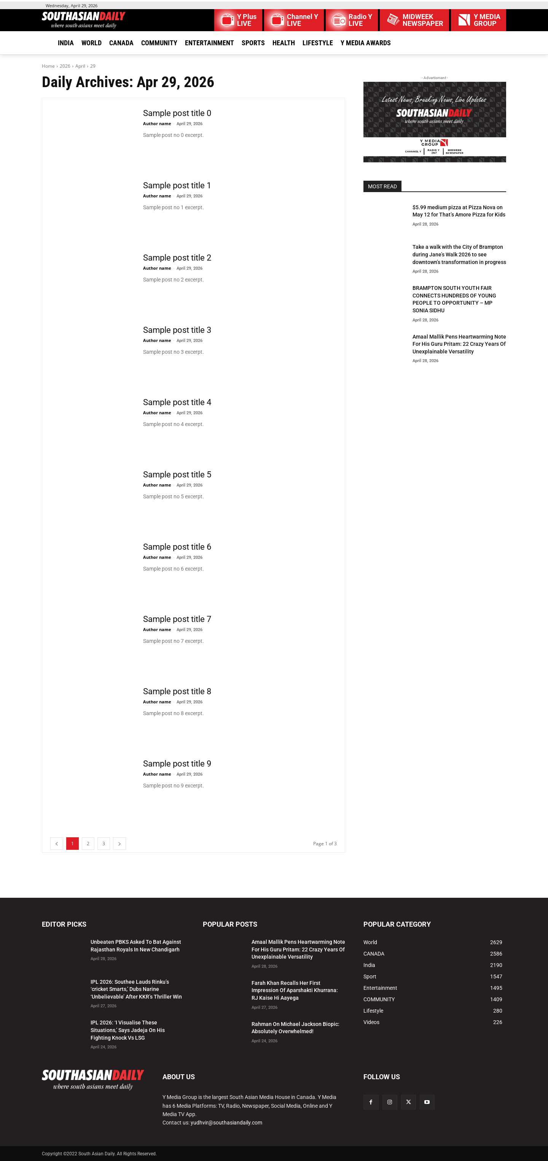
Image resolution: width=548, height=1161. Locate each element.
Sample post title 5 (177, 474)
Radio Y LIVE (360, 20)
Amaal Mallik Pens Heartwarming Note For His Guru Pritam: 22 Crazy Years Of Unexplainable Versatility (459, 344)
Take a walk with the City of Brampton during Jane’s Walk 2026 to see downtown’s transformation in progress (459, 254)
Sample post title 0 (177, 113)
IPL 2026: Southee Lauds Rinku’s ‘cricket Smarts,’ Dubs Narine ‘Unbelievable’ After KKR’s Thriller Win (136, 989)
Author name (157, 123)
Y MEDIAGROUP (487, 20)
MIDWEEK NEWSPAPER (423, 20)
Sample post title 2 (177, 257)
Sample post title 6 (177, 547)
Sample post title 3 (177, 330)
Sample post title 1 (177, 185)
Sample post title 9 (177, 763)
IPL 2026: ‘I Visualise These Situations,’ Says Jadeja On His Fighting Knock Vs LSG (128, 1029)
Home (48, 66)
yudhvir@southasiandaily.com (226, 1123)
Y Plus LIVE (246, 20)
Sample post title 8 (177, 691)
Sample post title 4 (177, 402)
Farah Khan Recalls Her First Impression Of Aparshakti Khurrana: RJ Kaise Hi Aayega (295, 990)
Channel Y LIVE (302, 20)
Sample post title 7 (177, 619)
